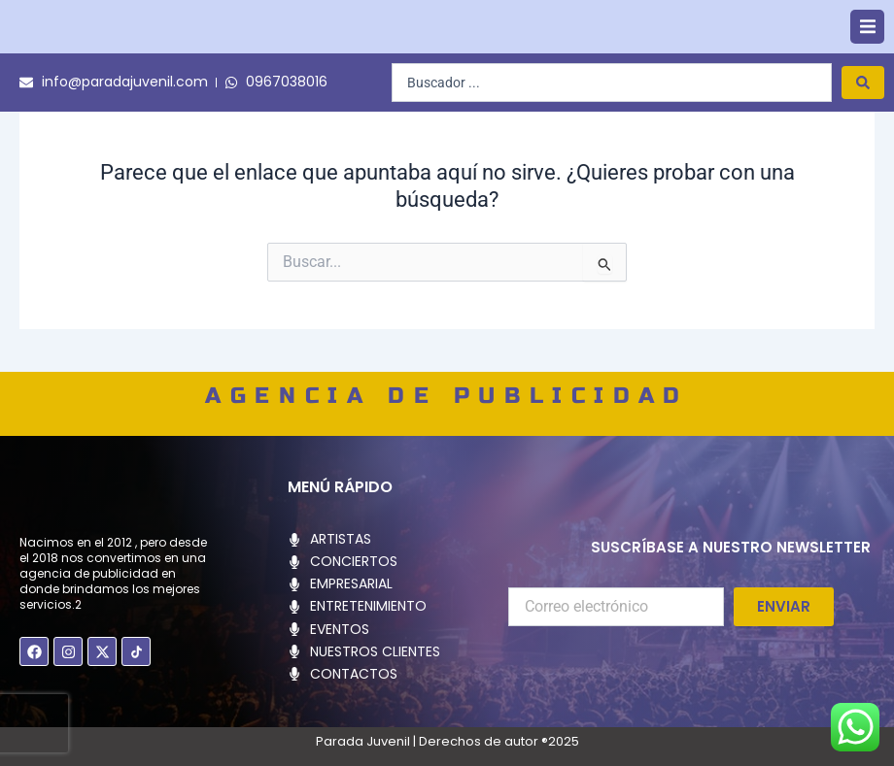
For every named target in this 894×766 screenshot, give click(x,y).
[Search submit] (863, 126)
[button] (867, 49)
